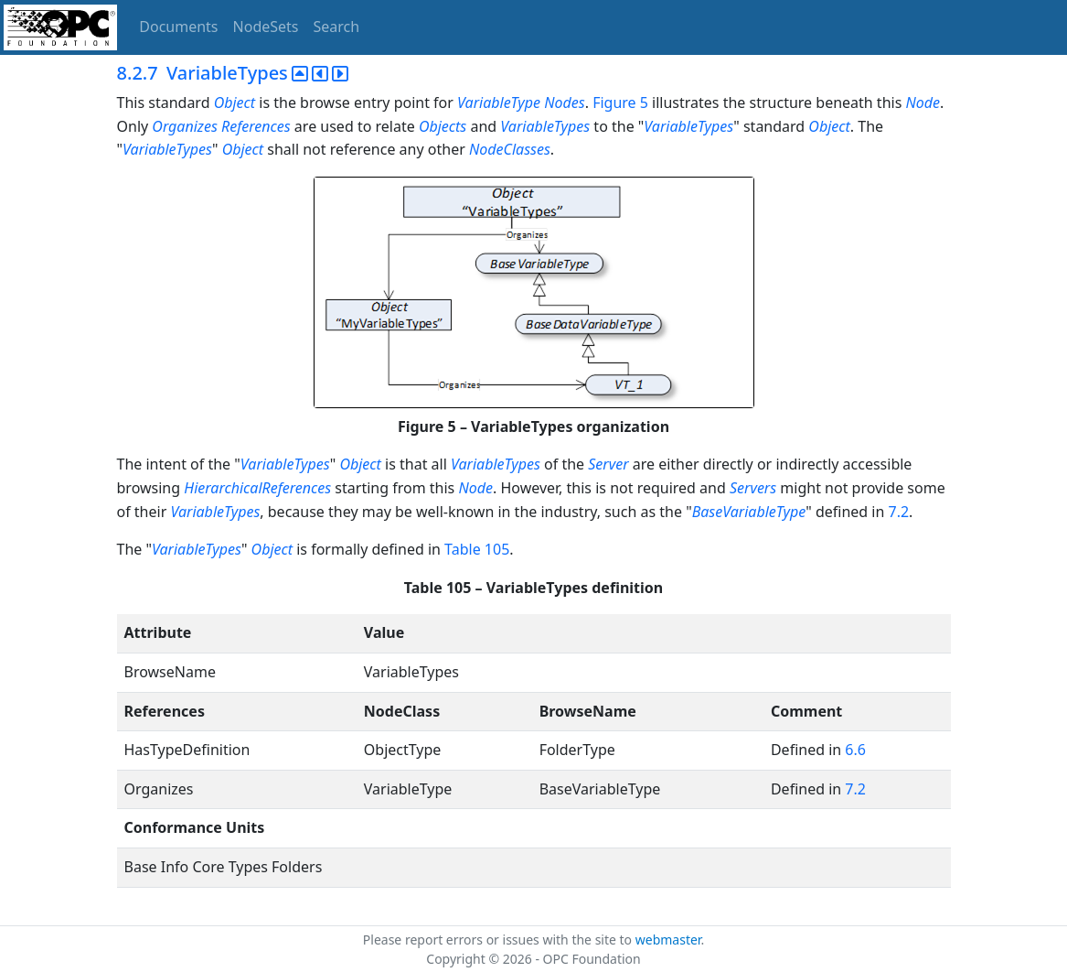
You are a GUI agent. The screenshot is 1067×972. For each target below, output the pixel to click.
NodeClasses (509, 149)
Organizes (185, 126)
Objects (442, 126)
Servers (753, 488)
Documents (178, 26)
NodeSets (266, 26)
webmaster (668, 939)
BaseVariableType (749, 512)
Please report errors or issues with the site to (499, 939)
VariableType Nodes (521, 102)
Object (234, 102)
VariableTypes (545, 126)
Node (923, 102)
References (256, 126)
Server (608, 464)
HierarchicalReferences (257, 488)
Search (337, 26)
